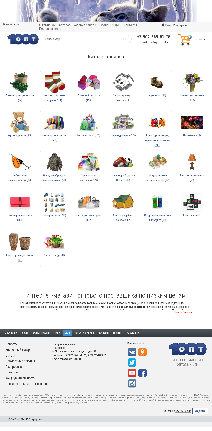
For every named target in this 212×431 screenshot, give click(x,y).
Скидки (11, 355)
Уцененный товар (18, 350)
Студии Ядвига (183, 411)
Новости (11, 344)
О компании (11, 332)
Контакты (104, 332)
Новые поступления (85, 332)
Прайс (57, 332)
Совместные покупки (20, 361)
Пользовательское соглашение (27, 384)
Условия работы (41, 332)
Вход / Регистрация (175, 25)
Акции (67, 332)
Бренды (117, 332)
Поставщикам (132, 332)
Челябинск (11, 24)
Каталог (25, 332)
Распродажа (14, 367)
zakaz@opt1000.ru (156, 42)
